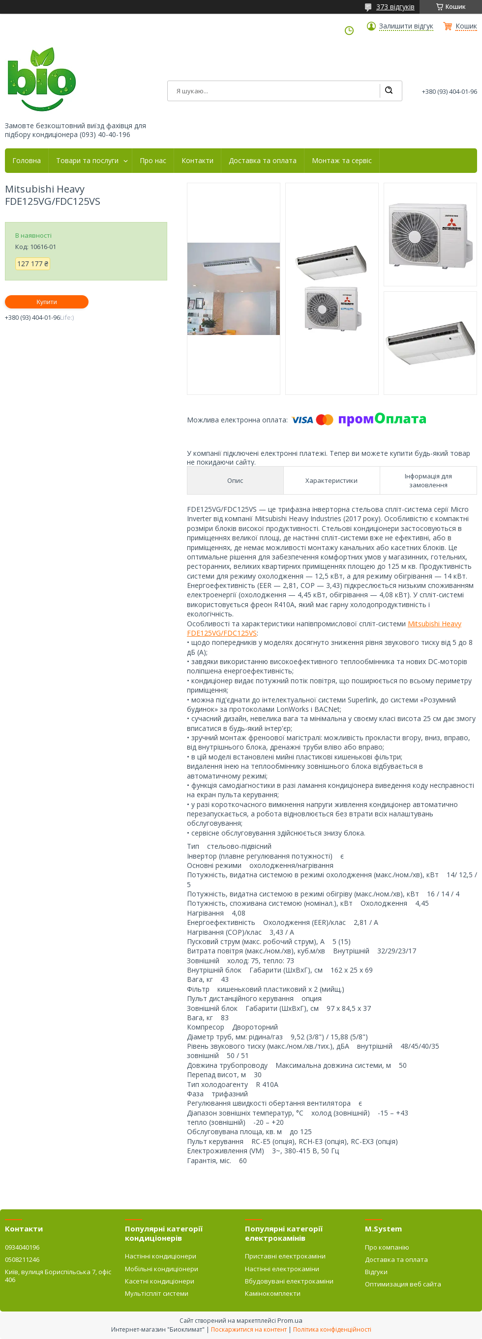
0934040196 (22, 1247)
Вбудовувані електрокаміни (289, 1281)
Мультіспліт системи (156, 1293)
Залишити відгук (406, 26)
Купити (46, 302)
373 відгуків (395, 6)
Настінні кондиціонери (160, 1256)
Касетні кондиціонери (159, 1281)
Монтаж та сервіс (342, 160)
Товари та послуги (87, 160)
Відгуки (376, 1271)
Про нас (153, 160)
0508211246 (22, 1259)
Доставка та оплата (263, 160)
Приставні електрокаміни (285, 1256)
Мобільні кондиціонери (161, 1268)
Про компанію (387, 1247)
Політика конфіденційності (332, 1329)
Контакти (197, 160)
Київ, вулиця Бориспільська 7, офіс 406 (58, 1275)
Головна (26, 160)
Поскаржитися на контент (249, 1329)
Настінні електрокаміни (282, 1268)
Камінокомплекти (273, 1293)
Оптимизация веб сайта (403, 1284)
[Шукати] (388, 91)
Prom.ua (289, 1320)
